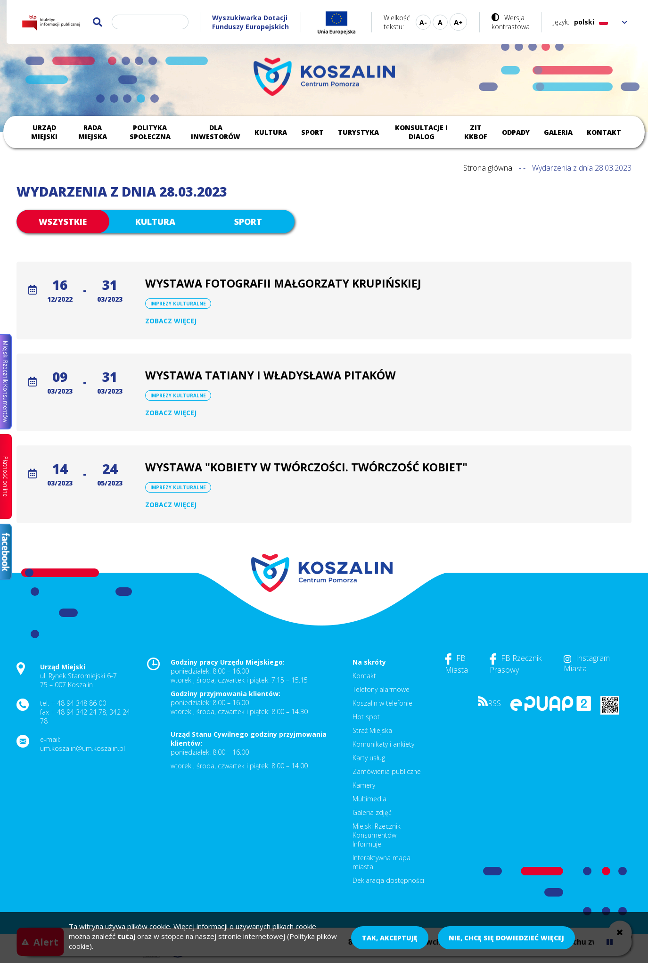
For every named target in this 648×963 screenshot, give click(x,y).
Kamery (364, 785)
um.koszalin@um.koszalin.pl (82, 748)
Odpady (516, 132)
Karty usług (369, 757)
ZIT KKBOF (475, 132)
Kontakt (604, 132)
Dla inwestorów (215, 132)
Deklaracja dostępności (388, 880)
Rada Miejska (92, 132)
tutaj (126, 936)
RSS (489, 703)
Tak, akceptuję (390, 937)
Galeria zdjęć (372, 812)
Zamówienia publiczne (387, 771)
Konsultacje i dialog (421, 132)
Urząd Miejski (44, 132)
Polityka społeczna (150, 132)
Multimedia (369, 798)
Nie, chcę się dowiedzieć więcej (506, 937)
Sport (312, 132)
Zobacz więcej (171, 320)
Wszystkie (63, 221)
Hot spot (366, 716)
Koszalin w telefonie (382, 703)
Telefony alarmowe (381, 689)
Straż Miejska (372, 730)
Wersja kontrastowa (511, 22)
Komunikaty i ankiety (383, 744)
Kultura (270, 132)
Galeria (558, 132)
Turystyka (358, 132)
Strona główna (487, 168)
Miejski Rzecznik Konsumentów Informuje (377, 835)
